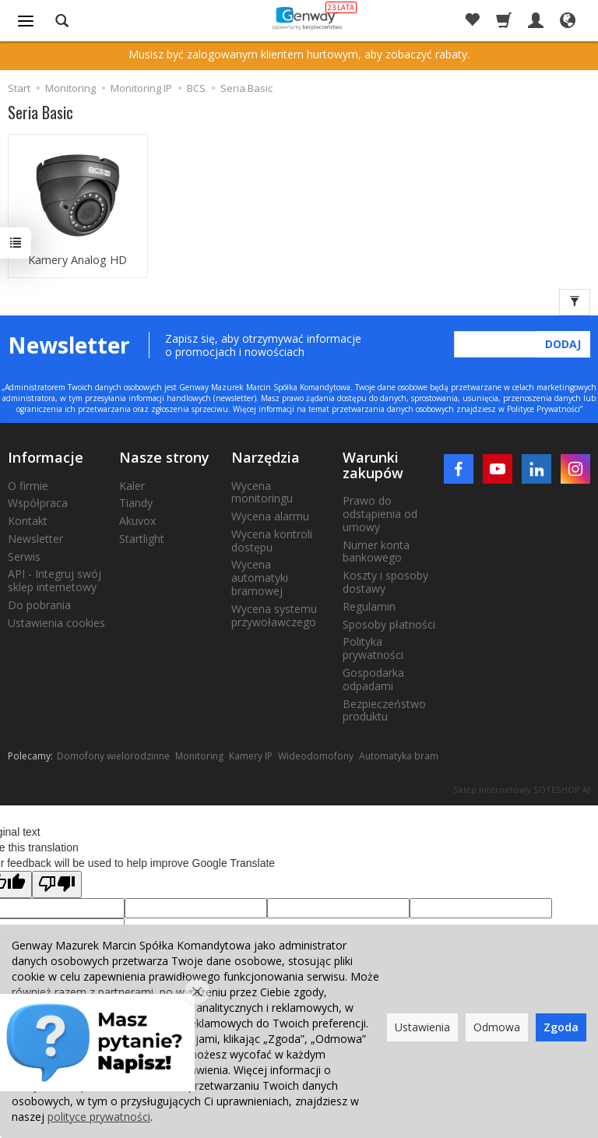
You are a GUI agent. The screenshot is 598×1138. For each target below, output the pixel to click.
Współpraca (38, 502)
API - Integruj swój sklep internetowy (54, 580)
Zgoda (561, 1027)
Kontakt (27, 520)
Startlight (141, 537)
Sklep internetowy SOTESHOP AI (521, 789)
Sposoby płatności (389, 623)
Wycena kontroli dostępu (271, 540)
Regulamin (369, 605)
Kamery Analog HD (78, 261)
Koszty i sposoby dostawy (385, 581)
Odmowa (496, 1027)
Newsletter (35, 537)
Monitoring (199, 755)
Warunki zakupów (373, 464)
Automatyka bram (398, 755)
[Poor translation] (57, 884)
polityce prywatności (98, 1116)
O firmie (28, 484)
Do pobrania (39, 604)
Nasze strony (164, 456)
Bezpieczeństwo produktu (384, 710)
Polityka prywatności (373, 648)
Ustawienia (422, 1027)
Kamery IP (251, 755)
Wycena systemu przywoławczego (274, 615)
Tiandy (136, 502)
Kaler (132, 484)
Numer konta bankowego (376, 551)
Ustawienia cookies (56, 622)
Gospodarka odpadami (373, 678)
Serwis (24, 555)
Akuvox (137, 520)
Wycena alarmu (270, 515)
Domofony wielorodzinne (113, 755)
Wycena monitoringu (262, 491)
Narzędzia (265, 456)
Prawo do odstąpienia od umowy (380, 513)
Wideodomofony (316, 755)
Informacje (45, 456)
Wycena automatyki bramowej (259, 577)
